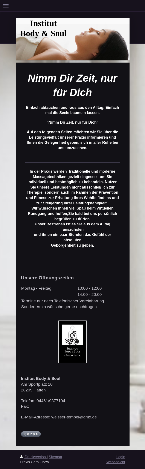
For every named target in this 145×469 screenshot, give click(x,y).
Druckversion (33, 457)
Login (120, 457)
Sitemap (55, 457)
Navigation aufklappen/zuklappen (72, 5)
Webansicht (115, 462)
